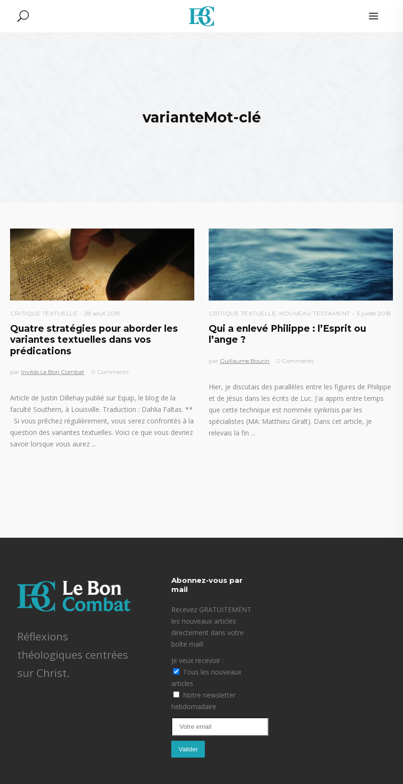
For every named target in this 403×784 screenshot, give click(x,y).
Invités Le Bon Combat (52, 371)
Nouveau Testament (314, 313)
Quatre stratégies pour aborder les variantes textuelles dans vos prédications (94, 340)
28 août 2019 (102, 313)
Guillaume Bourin (245, 360)
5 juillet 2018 (374, 313)
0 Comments (110, 371)
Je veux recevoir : (197, 660)
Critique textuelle (43, 313)
